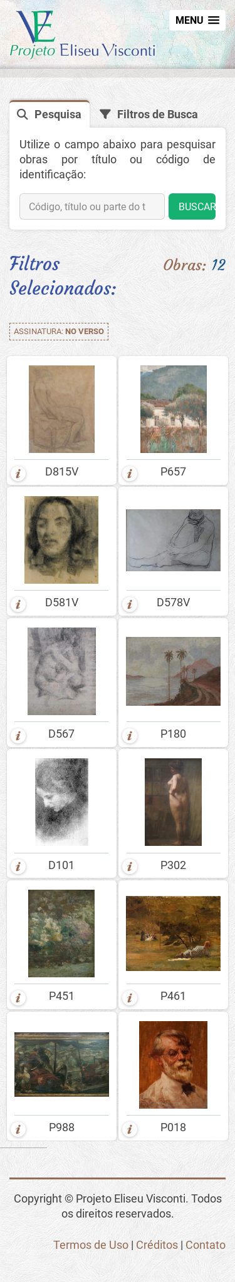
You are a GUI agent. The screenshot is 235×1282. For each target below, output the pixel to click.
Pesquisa (57, 114)
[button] (197, 20)
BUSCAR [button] (197, 207)
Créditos (157, 1245)
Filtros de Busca (157, 114)
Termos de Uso (90, 1245)
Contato (205, 1245)
